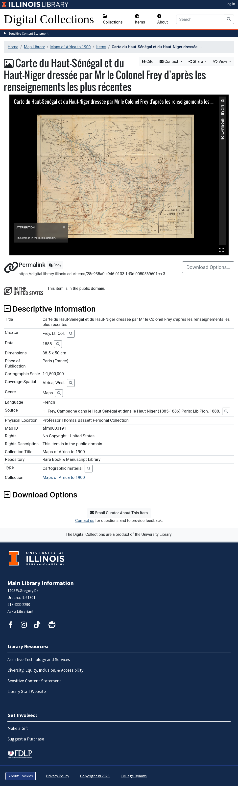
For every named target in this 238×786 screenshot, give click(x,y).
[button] (222, 100)
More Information (222, 107)
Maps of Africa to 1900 (70, 47)
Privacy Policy (57, 776)
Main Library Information (40, 583)
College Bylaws (134, 776)
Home (13, 47)
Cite (147, 61)
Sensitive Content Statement (28, 33)
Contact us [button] (84, 520)
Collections (113, 19)
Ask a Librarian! (20, 611)
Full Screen (221, 250)
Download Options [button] (40, 494)
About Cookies (20, 776)
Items (140, 19)
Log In (230, 4)
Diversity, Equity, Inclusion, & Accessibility (45, 670)
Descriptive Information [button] (50, 309)
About (162, 19)
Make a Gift (17, 728)
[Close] (64, 227)
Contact (169, 61)
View (220, 61)
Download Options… (208, 267)
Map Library (34, 47)
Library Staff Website (26, 691)
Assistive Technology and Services (38, 660)
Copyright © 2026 (95, 776)
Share (196, 61)
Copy (55, 265)
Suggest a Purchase (25, 739)
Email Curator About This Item (119, 513)
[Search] (200, 19)
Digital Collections (49, 19)
